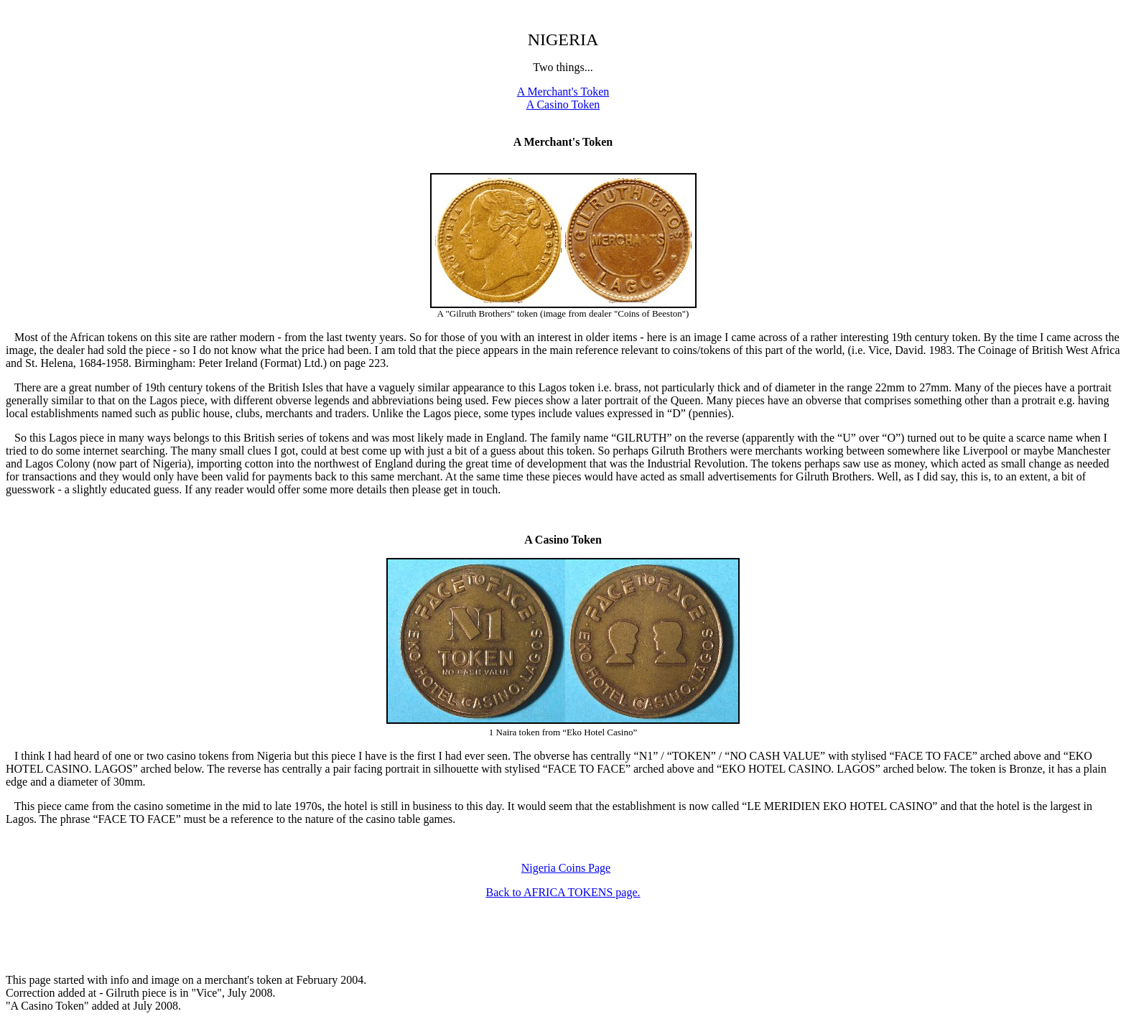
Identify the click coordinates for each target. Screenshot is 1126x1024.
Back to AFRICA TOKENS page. (563, 892)
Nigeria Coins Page (565, 868)
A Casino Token (563, 104)
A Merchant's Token (563, 91)
